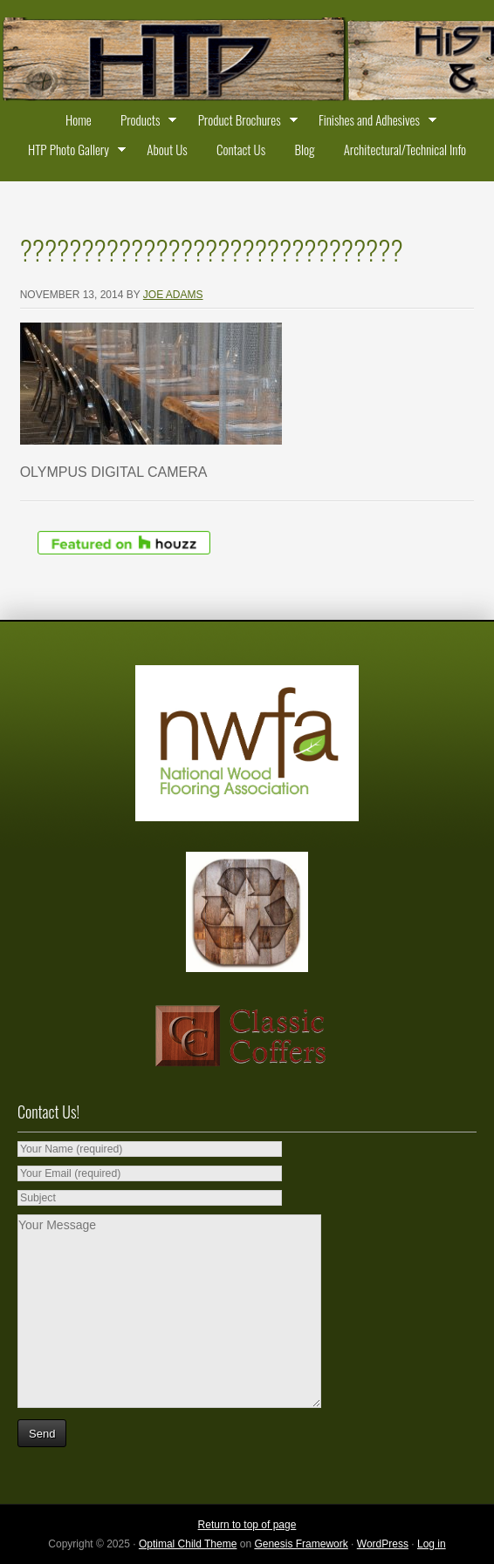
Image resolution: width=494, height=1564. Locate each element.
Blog (304, 149)
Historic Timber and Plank (247, 61)
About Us (167, 149)
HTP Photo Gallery (73, 151)
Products (144, 122)
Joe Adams (173, 295)
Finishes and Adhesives (373, 122)
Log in (431, 1544)
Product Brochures (244, 122)
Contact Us (240, 149)
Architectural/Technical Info (405, 149)
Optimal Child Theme (188, 1544)
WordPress (382, 1544)
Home (78, 119)
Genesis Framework (300, 1544)
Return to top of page (247, 1525)
